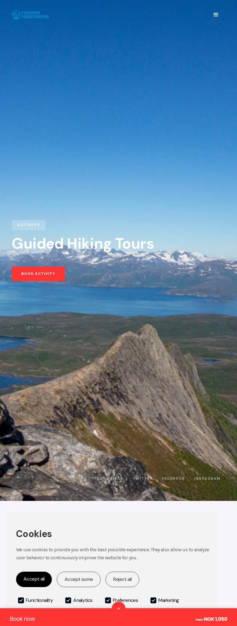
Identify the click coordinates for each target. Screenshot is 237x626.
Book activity (38, 273)
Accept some (78, 579)
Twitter (143, 478)
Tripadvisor (108, 478)
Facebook (173, 478)
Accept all (33, 579)
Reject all (122, 579)
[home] (30, 14)
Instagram (207, 478)
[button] (216, 15)
